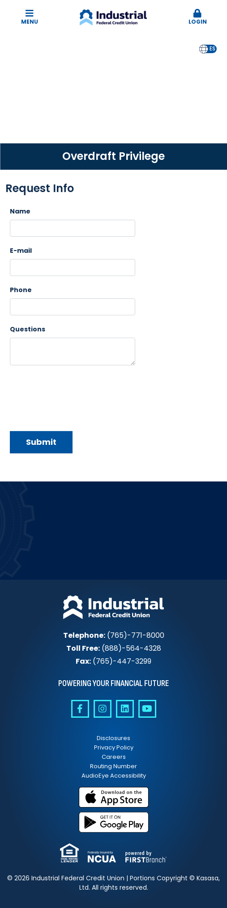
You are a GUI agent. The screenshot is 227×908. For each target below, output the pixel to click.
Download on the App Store (114, 797)
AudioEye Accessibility (113, 775)
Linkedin (125, 709)
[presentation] (78, 394)
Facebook (80, 709)
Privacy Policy (113, 747)
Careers (114, 757)
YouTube (147, 709)
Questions (27, 329)
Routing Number (113, 766)
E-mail (21, 250)
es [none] (212, 48)
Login (197, 17)
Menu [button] (29, 17)
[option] (212, 49)
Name (20, 211)
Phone (21, 289)
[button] (198, 17)
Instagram (102, 709)
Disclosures (113, 738)
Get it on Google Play (114, 822)
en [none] (204, 48)
